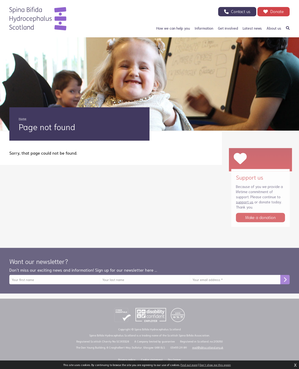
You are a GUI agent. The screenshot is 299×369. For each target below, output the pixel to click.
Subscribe (285, 282)
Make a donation (260, 220)
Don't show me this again (215, 364)
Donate (277, 11)
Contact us (240, 11)
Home (22, 118)
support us (244, 204)
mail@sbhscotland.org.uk (207, 350)
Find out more (189, 364)
